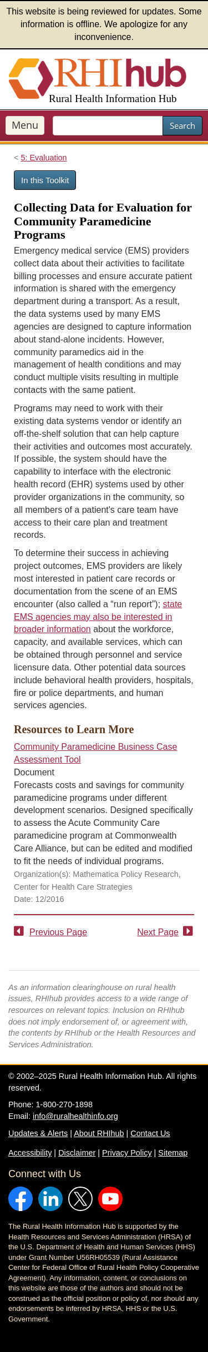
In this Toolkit (45, 180)
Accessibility (30, 1152)
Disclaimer (76, 1152)
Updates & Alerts (38, 1133)
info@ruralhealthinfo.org (75, 1116)
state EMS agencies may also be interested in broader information (98, 616)
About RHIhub (99, 1133)
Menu (25, 125)
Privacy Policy (127, 1152)
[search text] (108, 125)
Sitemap (172, 1152)
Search (182, 125)
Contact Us (150, 1133)
